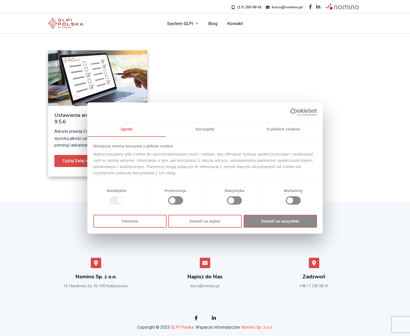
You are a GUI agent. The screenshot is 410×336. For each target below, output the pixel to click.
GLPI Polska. (183, 327)
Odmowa (130, 221)
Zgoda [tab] (127, 129)
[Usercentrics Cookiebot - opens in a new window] (294, 112)
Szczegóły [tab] (204, 129)
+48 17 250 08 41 (314, 286)
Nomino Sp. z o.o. (257, 327)
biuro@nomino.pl (204, 286)
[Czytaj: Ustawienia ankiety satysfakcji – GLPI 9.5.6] (97, 77)
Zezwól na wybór (205, 221)
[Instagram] (318, 6)
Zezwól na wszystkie (280, 221)
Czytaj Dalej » (75, 159)
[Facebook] (310, 6)
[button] (244, 7)
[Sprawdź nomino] (342, 6)
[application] (196, 23)
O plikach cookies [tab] (283, 129)
